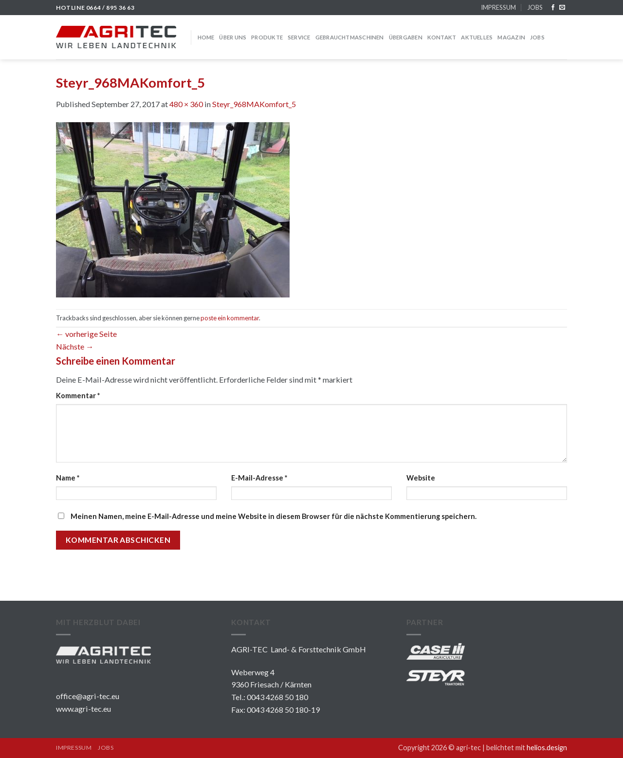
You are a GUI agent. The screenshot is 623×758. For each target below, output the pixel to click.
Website (420, 478)
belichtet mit (526, 747)
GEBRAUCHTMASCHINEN (349, 37)
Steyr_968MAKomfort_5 (254, 104)
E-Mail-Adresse (259, 478)
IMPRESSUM (498, 7)
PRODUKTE (267, 37)
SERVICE (299, 37)
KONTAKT (442, 37)
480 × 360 (186, 104)
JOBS (535, 7)
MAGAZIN (511, 37)
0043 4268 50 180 (277, 697)
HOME (206, 37)
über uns (232, 37)
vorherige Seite (86, 333)
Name (67, 478)
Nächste (74, 346)
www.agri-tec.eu (83, 708)
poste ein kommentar (230, 318)
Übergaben (405, 37)
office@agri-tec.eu (87, 696)
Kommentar (78, 395)
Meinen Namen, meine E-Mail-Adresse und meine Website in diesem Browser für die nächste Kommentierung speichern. (273, 516)
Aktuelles (477, 37)
